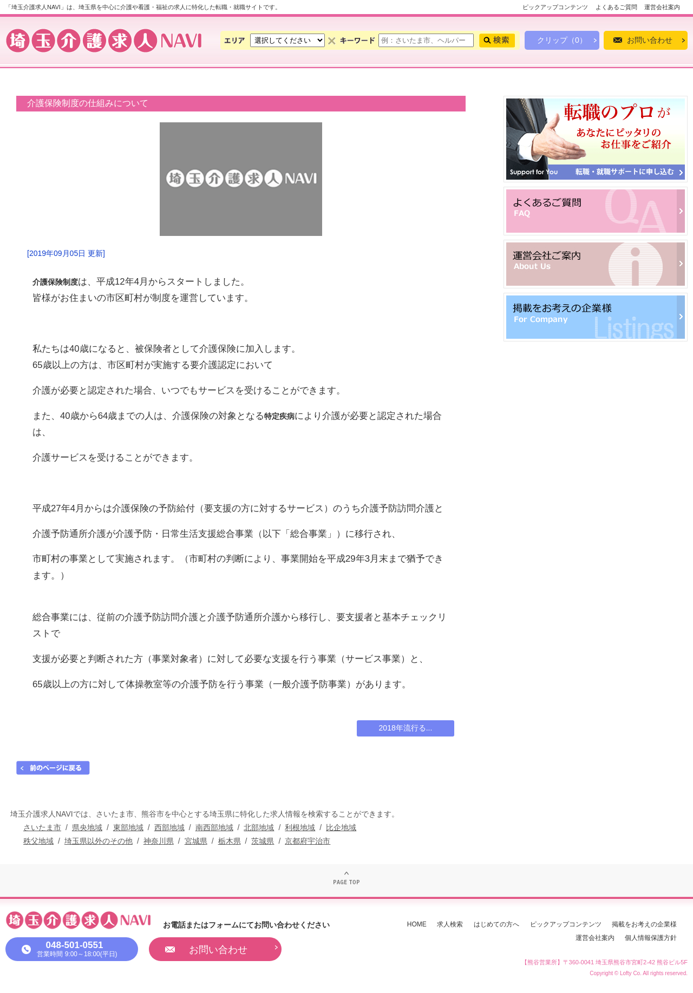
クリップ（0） (562, 40)
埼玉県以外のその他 (98, 841)
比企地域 (341, 827)
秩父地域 (38, 841)
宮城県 (196, 841)
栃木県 (229, 841)
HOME (417, 924)
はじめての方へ (496, 924)
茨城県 (262, 841)
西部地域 (169, 827)
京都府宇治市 (307, 841)
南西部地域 (214, 827)
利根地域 (300, 827)
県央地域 (87, 827)
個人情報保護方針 (651, 938)
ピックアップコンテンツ (555, 7)
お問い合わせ (649, 40)
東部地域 (128, 827)
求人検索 (450, 924)
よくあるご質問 (616, 7)
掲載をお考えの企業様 (644, 924)
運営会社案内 (662, 7)
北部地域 (259, 827)
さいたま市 (42, 827)
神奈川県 (158, 841)
